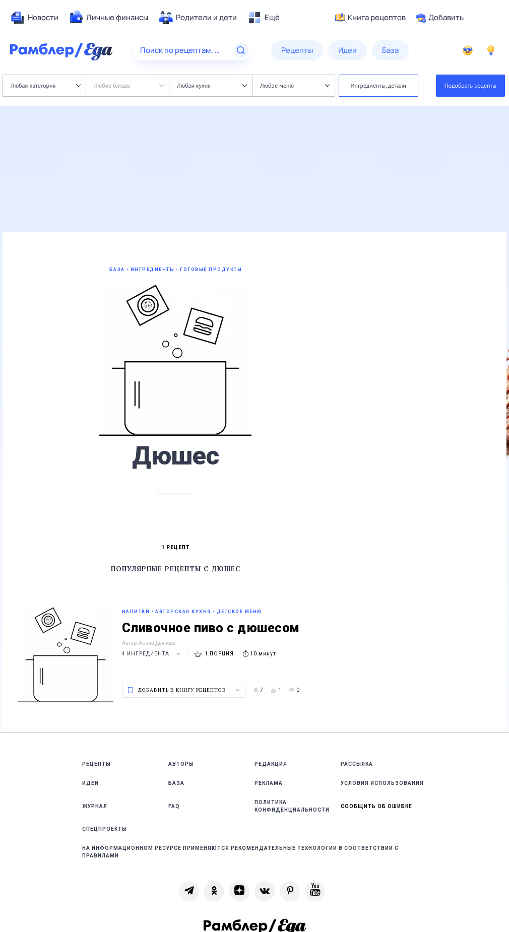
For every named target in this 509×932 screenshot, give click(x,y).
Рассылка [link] (357, 764)
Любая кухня (212, 85)
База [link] (176, 783)
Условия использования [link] (382, 783)
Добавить (440, 18)
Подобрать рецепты (470, 85)
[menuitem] (34, 17)
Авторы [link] (181, 764)
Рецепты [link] (96, 764)
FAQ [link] (174, 806)
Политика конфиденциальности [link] (292, 806)
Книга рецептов (370, 18)
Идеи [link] (90, 783)
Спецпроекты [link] (104, 829)
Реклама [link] (268, 783)
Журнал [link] (94, 806)
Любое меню (295, 85)
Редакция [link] (270, 764)
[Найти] (241, 50)
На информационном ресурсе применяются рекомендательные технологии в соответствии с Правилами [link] (240, 851)
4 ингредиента (152, 653)
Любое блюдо (129, 85)
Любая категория (46, 85)
